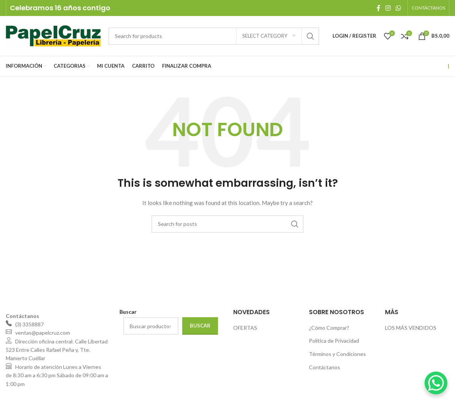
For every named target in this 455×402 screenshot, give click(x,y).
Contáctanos (324, 367)
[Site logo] (53, 35)
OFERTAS (245, 327)
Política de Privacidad (334, 340)
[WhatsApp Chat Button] (436, 383)
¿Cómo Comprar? (329, 327)
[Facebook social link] (378, 8)
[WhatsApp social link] (398, 8)
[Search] (213, 36)
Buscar (200, 326)
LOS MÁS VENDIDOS (410, 327)
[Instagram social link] (388, 8)
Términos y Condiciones (337, 354)
